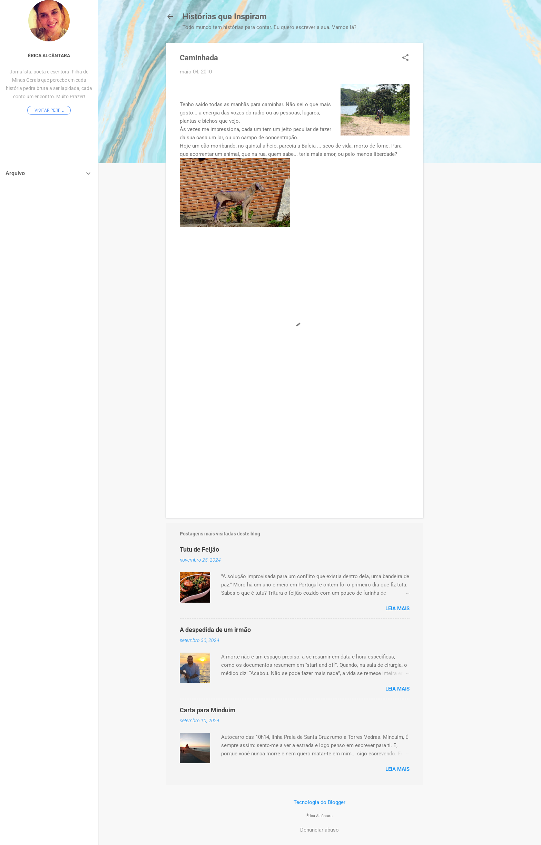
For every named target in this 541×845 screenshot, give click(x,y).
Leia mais (397, 608)
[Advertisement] (451, 146)
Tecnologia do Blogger (319, 802)
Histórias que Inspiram (225, 16)
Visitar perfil (49, 110)
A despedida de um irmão (215, 629)
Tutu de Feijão (199, 549)
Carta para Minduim (208, 710)
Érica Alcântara (49, 55)
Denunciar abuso (319, 830)
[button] (405, 58)
